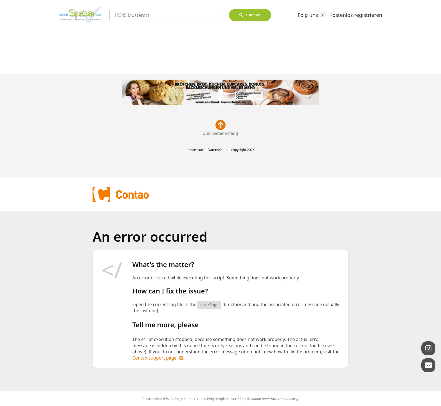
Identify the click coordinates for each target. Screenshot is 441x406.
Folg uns (308, 15)
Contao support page (154, 358)
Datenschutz (217, 149)
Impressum (195, 149)
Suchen (253, 15)
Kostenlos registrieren (355, 15)
